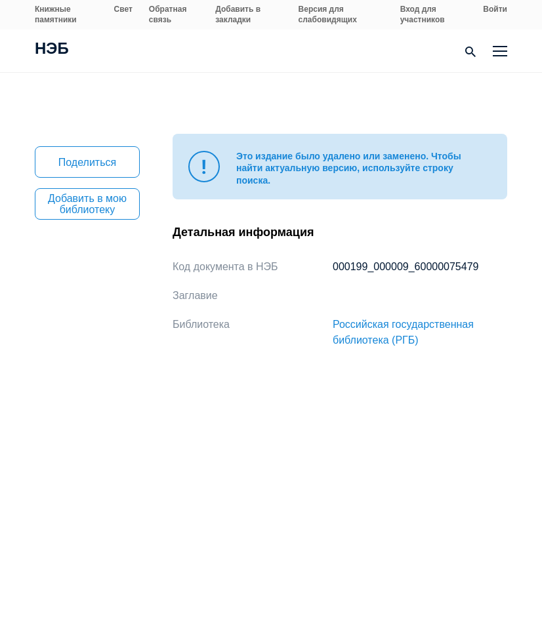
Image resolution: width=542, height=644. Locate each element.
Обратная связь (168, 14)
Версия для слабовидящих (328, 14)
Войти (495, 9)
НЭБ (52, 50)
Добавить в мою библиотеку (87, 204)
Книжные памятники (56, 14)
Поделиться (87, 162)
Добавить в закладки (238, 14)
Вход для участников (422, 14)
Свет (123, 9)
